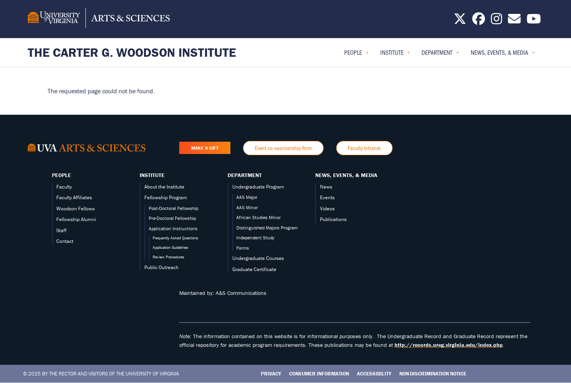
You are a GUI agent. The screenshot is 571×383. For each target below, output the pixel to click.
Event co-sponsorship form (283, 148)
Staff (61, 230)
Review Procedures (168, 257)
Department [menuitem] (440, 55)
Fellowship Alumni (76, 219)
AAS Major (246, 197)
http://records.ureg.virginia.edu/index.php (449, 344)
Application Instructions (173, 228)
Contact (64, 241)
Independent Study (255, 238)
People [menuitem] (356, 55)
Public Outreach (161, 267)
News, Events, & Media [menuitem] (503, 55)
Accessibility (374, 373)
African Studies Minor (258, 217)
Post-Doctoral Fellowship (173, 208)
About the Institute (164, 186)
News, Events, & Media (346, 175)
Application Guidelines (170, 247)
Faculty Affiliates (74, 197)
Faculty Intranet (364, 148)
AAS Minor (247, 207)
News (326, 186)
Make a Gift (204, 148)
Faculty (64, 186)
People (61, 175)
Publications (333, 219)
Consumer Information (319, 373)
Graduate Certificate (254, 269)
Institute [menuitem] (395, 55)
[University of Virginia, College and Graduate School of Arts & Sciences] (99, 19)
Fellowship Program (165, 197)
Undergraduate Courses (258, 258)
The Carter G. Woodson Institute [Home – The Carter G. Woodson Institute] (132, 52)
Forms (242, 248)
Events (327, 197)
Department (245, 175)
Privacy (271, 373)
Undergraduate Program (258, 186)
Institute (152, 175)
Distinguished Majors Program (267, 228)
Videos (327, 208)
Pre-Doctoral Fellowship (172, 218)
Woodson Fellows (75, 208)
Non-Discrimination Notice (432, 373)
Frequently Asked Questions (175, 238)
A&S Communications (241, 292)
